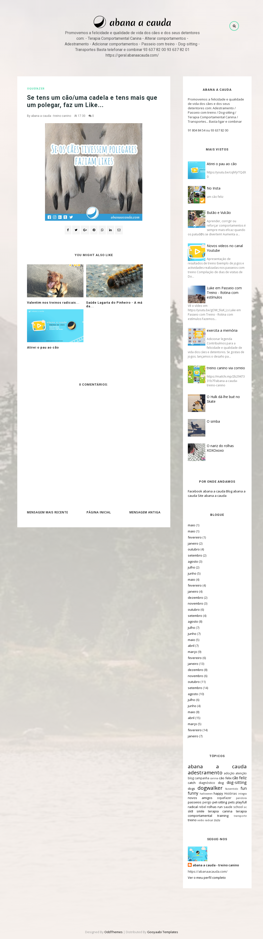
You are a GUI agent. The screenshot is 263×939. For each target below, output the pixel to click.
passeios (189, 802)
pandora (235, 798)
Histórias (225, 793)
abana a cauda (211, 766)
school (232, 807)
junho (186, 573)
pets (225, 802)
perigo (201, 802)
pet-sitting (214, 802)
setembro (189, 555)
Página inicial (99, 471)
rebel (196, 807)
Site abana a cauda (206, 495)
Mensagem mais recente (47, 471)
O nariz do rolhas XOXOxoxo (214, 448)
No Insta (208, 188)
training (217, 815)
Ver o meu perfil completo (201, 877)
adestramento (199, 772)
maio (186, 525)
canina (208, 778)
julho (186, 567)
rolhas (206, 807)
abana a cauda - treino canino (51, 116)
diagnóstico (201, 783)
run (214, 807)
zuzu (211, 820)
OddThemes (113, 932)
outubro (188, 549)
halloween (200, 793)
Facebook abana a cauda (201, 491)
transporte (234, 816)
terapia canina (214, 811)
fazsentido (226, 788)
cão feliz (234, 777)
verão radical (200, 820)
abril (185, 645)
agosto (187, 561)
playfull (235, 802)
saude (222, 807)
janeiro (187, 543)
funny (187, 793)
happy (213, 793)
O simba (207, 421)
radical (187, 807)
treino (186, 820)
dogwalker (204, 787)
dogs (186, 788)
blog (185, 778)
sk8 (184, 811)
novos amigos (194, 798)
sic (239, 807)
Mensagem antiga (145, 471)
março (186, 651)
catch (186, 782)
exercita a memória (216, 330)
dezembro (190, 597)
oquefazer (36, 88)
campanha (196, 778)
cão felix (219, 778)
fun (238, 788)
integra (237, 793)
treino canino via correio (220, 368)
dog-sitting (231, 782)
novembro (190, 603)
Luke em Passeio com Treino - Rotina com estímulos (218, 293)
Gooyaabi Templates (162, 932)
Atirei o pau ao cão (216, 163)
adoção (223, 773)
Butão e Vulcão (213, 212)
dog (215, 782)
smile (195, 811)
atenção (235, 773)
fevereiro (189, 537)
